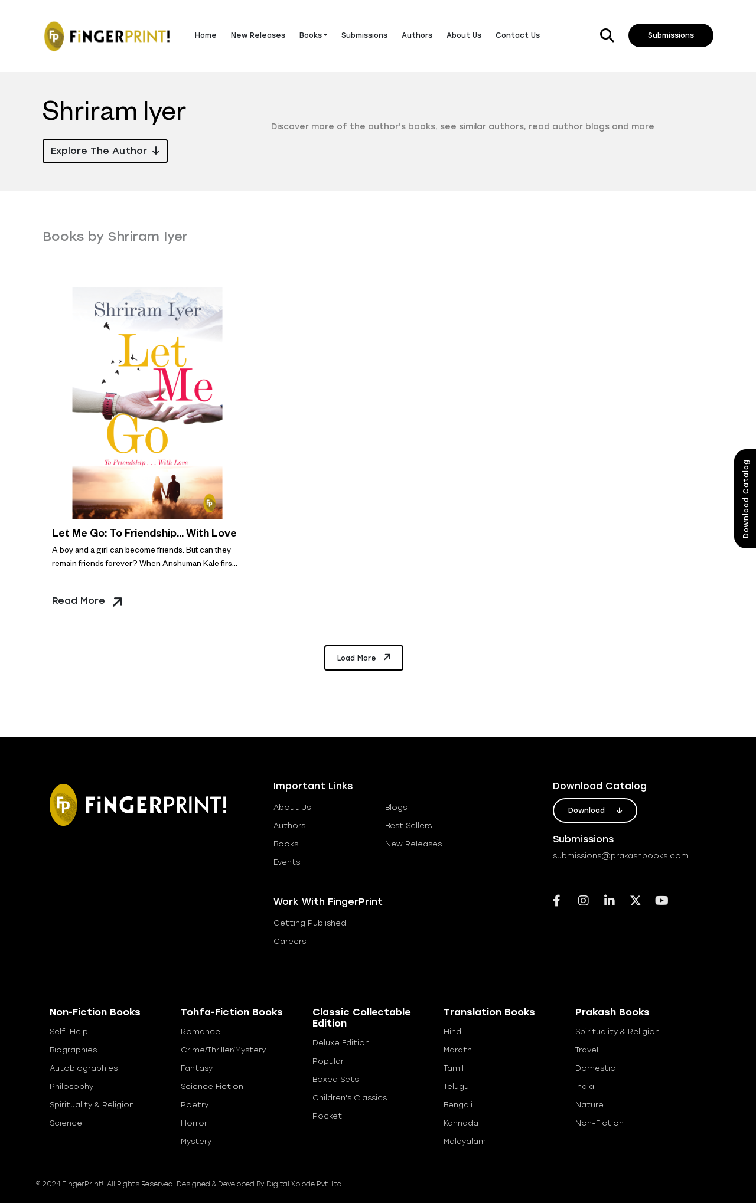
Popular (328, 1061)
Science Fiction (212, 1086)
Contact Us (518, 35)
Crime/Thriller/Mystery (223, 1049)
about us (292, 807)
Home (206, 35)
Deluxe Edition (341, 1042)
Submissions (364, 35)
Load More (365, 657)
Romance (200, 1031)
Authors (417, 35)
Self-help (69, 1031)
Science (66, 1123)
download (595, 810)
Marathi (459, 1049)
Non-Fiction (599, 1123)
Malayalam (465, 1141)
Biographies (73, 1049)
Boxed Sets (335, 1079)
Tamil (454, 1068)
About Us (464, 35)
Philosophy (71, 1086)
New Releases (258, 35)
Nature (589, 1104)
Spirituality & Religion (92, 1104)
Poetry (194, 1104)
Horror (194, 1123)
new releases (413, 843)
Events (286, 862)
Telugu (456, 1086)
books (285, 843)
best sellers (408, 825)
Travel (586, 1049)
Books (310, 35)
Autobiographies (84, 1068)
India (584, 1086)
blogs (396, 807)
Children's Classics (349, 1097)
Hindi (453, 1031)
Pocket (327, 1116)
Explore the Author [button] (105, 150)
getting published (309, 922)
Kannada (461, 1123)
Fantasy (197, 1068)
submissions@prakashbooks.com (621, 855)
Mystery (196, 1141)
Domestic (595, 1068)
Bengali (458, 1104)
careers (289, 941)
